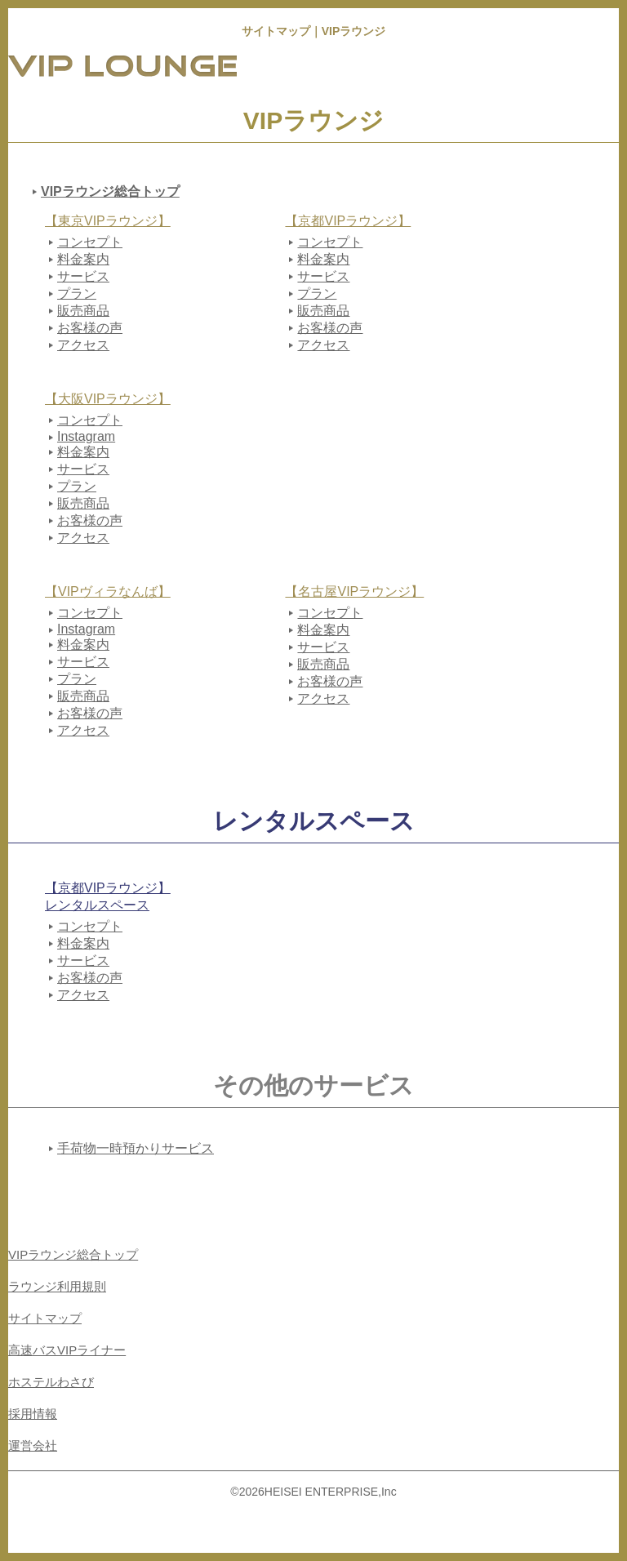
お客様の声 (89, 328)
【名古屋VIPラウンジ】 (354, 591)
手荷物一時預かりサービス (135, 1148)
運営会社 (32, 1445)
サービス (83, 276)
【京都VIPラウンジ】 (348, 221)
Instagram (86, 436)
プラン (76, 293)
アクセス (83, 345)
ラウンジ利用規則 (57, 1286)
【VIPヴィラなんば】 (108, 591)
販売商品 (83, 311)
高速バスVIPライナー (67, 1350)
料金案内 (83, 259)
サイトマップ (45, 1318)
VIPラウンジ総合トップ (110, 191)
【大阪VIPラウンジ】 (108, 399)
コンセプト (89, 242)
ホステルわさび (51, 1382)
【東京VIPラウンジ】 (108, 221)
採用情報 (32, 1414)
